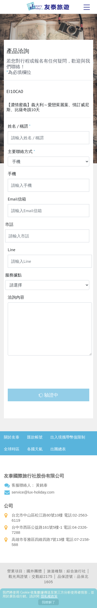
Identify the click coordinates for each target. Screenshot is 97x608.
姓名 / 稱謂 (19, 126)
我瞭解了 (48, 602)
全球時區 (11, 449)
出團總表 (58, 449)
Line (11, 249)
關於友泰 (11, 437)
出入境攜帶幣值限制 (67, 437)
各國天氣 (35, 449)
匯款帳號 (35, 437)
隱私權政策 (49, 596)
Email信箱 (17, 199)
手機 (12, 173)
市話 (9, 224)
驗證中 (48, 395)
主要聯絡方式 (21, 151)
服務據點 (13, 275)
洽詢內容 (16, 297)
